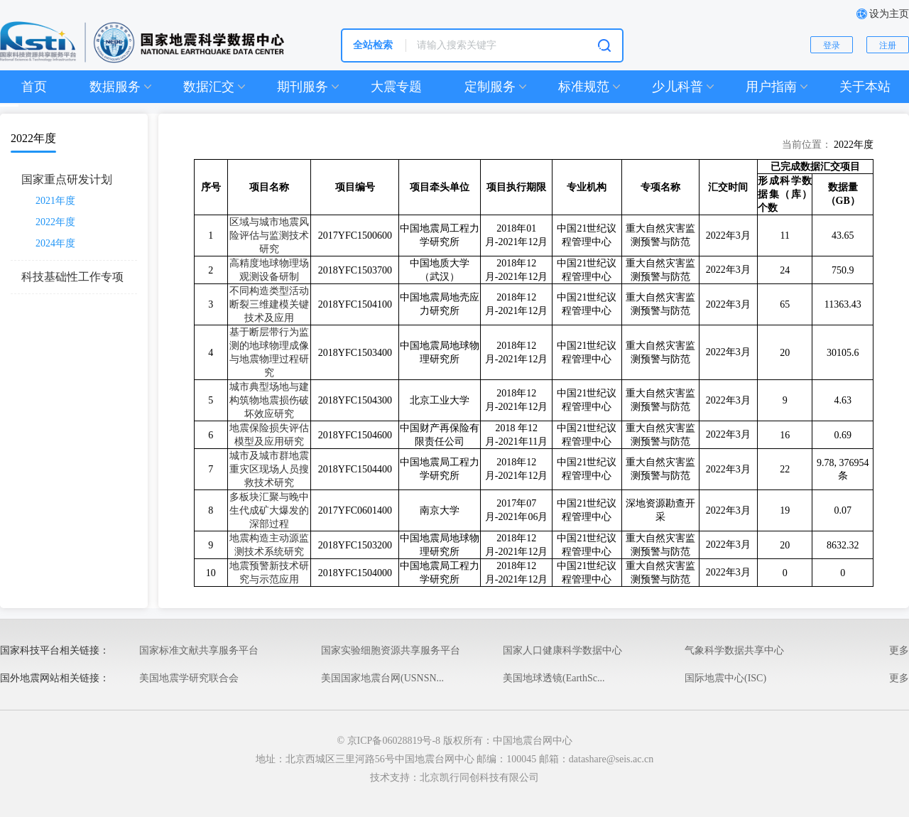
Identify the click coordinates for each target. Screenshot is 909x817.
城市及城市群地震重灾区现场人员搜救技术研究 (269, 469)
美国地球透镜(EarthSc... (553, 678)
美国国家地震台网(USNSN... (382, 678)
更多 (899, 650)
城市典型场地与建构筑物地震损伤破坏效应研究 (269, 400)
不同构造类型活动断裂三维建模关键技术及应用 (269, 304)
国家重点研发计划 (66, 179)
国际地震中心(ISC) (725, 678)
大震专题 (396, 87)
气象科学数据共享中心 (734, 650)
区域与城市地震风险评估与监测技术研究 (269, 235)
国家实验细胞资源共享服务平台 (390, 650)
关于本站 (865, 87)
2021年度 (55, 200)
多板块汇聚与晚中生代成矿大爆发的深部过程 (269, 510)
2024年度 (55, 243)
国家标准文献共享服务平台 (198, 650)
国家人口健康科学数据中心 (562, 650)
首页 (34, 87)
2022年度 (55, 222)
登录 (831, 45)
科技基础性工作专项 (72, 277)
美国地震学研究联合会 (189, 678)
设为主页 (889, 14)
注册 (887, 45)
